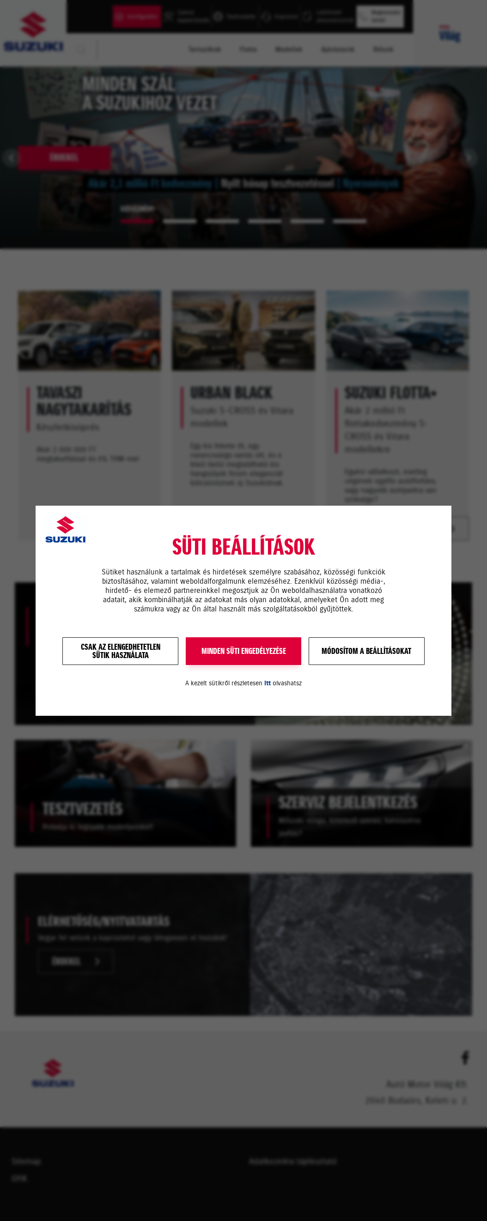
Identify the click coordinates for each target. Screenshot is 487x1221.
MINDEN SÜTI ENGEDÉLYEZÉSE (243, 651)
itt (267, 683)
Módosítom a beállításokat (366, 651)
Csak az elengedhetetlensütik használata (120, 651)
